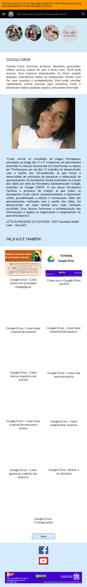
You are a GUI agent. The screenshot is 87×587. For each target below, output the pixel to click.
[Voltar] (43, 536)
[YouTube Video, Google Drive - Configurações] (43, 501)
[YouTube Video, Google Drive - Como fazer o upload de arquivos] (23, 311)
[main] (43, 73)
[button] (3, 14)
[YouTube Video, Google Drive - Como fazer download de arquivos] (63, 311)
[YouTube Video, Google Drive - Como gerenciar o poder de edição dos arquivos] (23, 452)
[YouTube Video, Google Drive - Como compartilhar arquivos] (63, 404)
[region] (43, 5)
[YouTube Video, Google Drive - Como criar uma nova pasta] (63, 356)
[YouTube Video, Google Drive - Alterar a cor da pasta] (63, 452)
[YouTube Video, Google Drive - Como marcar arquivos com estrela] (23, 356)
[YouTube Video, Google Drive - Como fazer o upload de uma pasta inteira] (23, 404)
